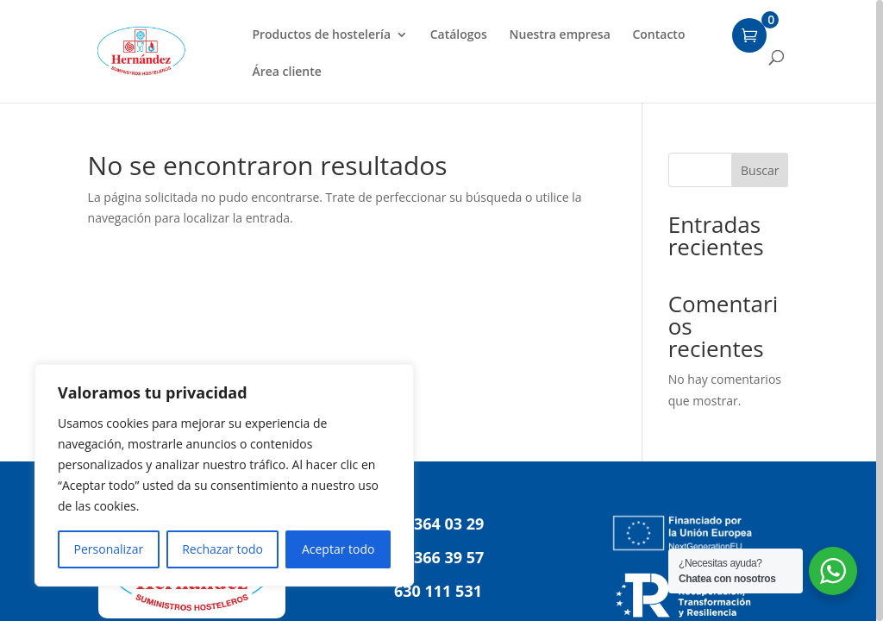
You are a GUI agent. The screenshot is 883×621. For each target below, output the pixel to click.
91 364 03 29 (438, 523)
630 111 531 (438, 590)
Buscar (760, 170)
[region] (441, 310)
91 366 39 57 (438, 557)
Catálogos (458, 35)
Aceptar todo (338, 549)
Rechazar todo (222, 549)
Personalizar (109, 549)
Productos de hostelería (321, 35)
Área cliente (286, 72)
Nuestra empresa (560, 35)
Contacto (658, 35)
